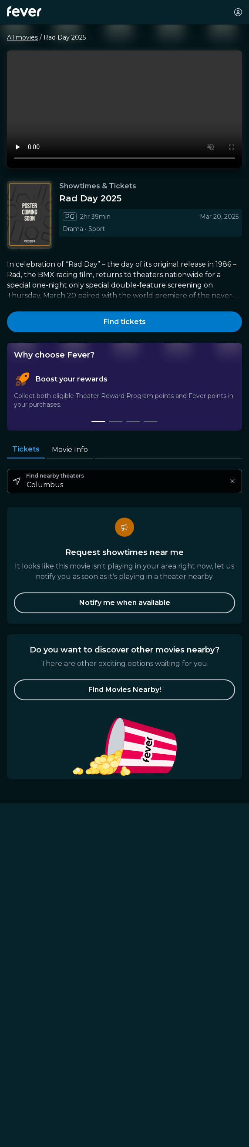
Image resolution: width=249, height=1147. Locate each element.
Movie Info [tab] (70, 449)
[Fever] (24, 11)
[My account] (238, 12)
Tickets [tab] (26, 449)
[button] (124, 689)
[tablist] (124, 397)
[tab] (98, 421)
